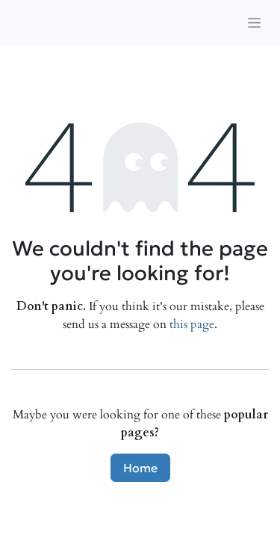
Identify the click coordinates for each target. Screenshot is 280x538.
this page (191, 324)
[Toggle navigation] (254, 22)
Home (140, 467)
